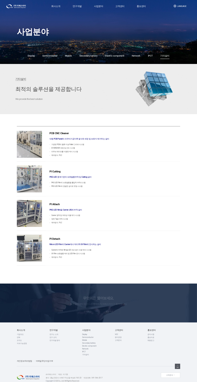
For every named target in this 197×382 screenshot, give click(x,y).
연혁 (18, 331)
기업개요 (20, 328)
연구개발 (77, 6)
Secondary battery (88, 55)
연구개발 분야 (55, 334)
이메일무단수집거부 (44, 354)
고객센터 (120, 6)
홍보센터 (141, 6)
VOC (116, 328)
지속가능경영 (22, 337)
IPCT (150, 55)
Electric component (114, 55)
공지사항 (150, 328)
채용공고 (150, 334)
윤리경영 (118, 330)
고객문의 (118, 333)
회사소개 (55, 6)
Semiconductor (49, 55)
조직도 (19, 334)
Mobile (68, 55)
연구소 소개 (54, 328)
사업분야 (98, 6)
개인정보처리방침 (24, 354)
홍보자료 (150, 331)
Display (31, 55)
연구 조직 (53, 331)
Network (136, 55)
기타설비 (164, 55)
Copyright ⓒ (50, 374)
